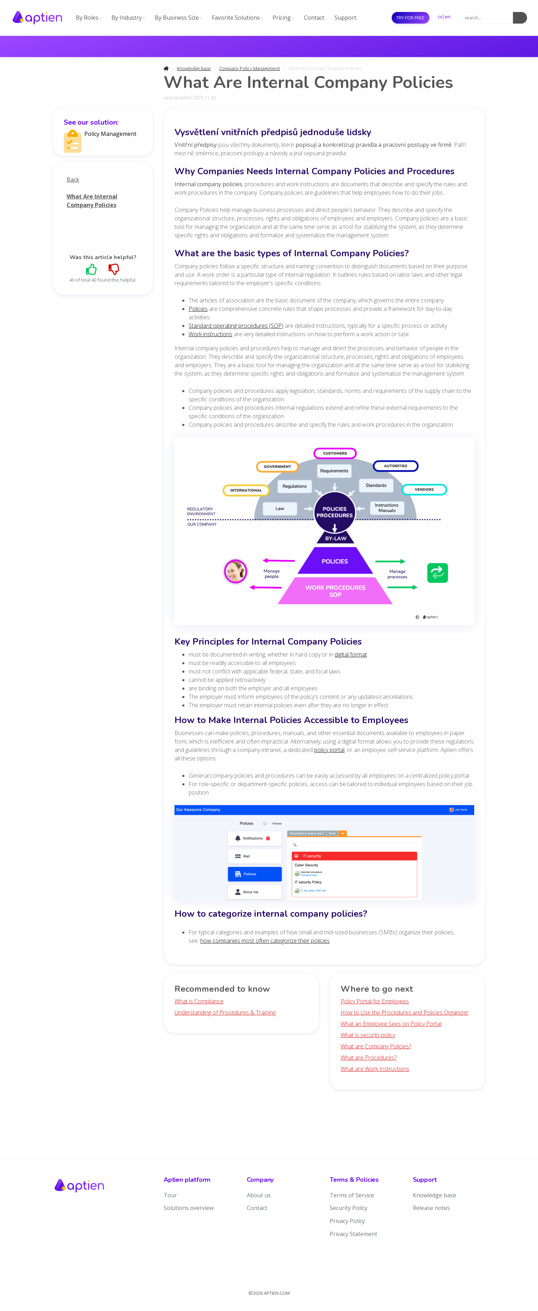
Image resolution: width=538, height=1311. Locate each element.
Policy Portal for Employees (375, 1001)
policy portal (329, 750)
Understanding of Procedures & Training (225, 1012)
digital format (351, 654)
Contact (314, 17)
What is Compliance (199, 1001)
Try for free (410, 17)
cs (440, 16)
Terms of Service (352, 1195)
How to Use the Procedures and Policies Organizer (405, 1012)
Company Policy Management (249, 68)
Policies (198, 309)
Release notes (431, 1208)
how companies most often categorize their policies (265, 941)
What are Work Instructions (375, 1069)
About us (259, 1195)
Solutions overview (189, 1208)
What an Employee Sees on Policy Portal (391, 1024)
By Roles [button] (88, 17)
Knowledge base (194, 68)
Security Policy (348, 1208)
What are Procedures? (369, 1057)
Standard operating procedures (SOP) (236, 326)
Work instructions (210, 334)
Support (345, 17)
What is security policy (368, 1035)
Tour (170, 1195)
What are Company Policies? (376, 1046)
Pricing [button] (283, 17)
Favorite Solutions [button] (237, 17)
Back (73, 179)
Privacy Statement (353, 1234)
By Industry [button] (128, 17)
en (448, 16)
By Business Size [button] (178, 17)
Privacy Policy (347, 1221)
